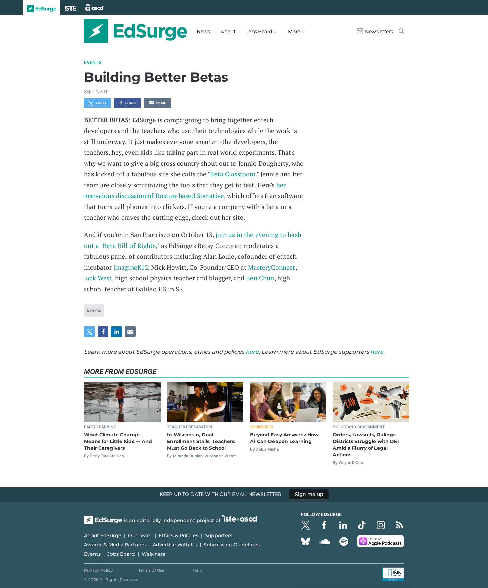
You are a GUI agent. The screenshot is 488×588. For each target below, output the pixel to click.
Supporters (218, 535)
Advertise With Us (174, 545)
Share (128, 103)
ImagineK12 (131, 267)
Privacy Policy (98, 570)
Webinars (153, 554)
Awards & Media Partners (115, 545)
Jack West (98, 278)
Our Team (140, 535)
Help (197, 570)
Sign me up (309, 494)
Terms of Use (151, 570)
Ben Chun (260, 278)
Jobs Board (121, 554)
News (203, 31)
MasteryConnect (271, 267)
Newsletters (375, 31)
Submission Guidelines (232, 545)
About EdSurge (102, 535)
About (228, 31)
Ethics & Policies (178, 535)
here (252, 352)
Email (157, 103)
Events (92, 62)
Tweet (97, 103)
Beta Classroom (232, 174)
